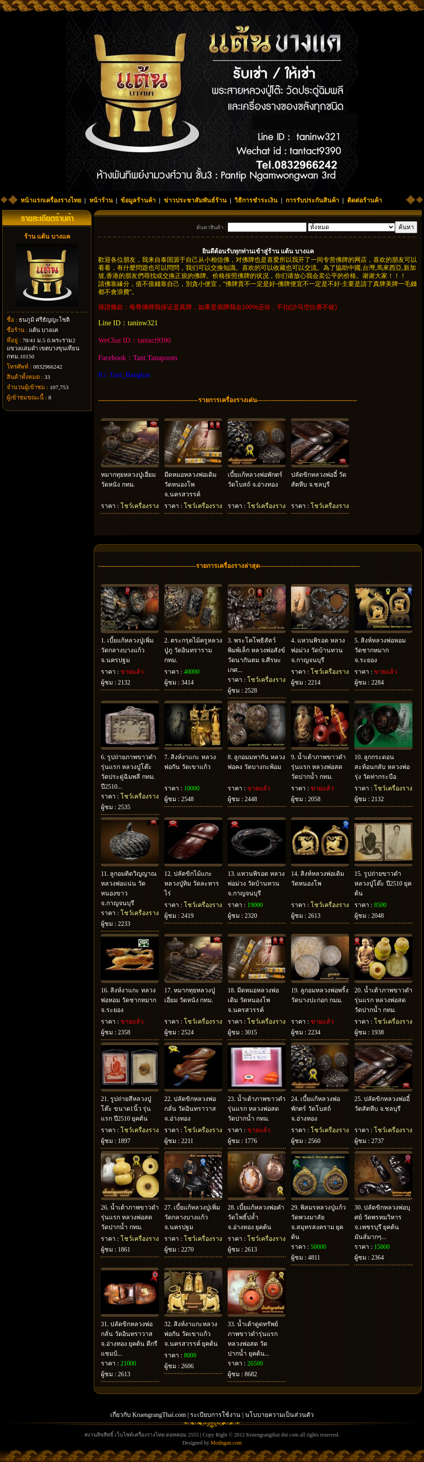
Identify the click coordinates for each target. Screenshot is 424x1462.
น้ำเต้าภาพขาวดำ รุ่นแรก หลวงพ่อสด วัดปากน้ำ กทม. (318, 767)
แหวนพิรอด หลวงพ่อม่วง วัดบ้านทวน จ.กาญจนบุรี (318, 650)
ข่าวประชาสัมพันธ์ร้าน (195, 200)
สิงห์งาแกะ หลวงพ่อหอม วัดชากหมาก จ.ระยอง (128, 1000)
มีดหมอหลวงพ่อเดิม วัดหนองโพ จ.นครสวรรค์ (190, 484)
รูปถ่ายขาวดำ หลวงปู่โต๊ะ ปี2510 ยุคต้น (383, 883)
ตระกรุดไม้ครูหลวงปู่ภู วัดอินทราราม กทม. (193, 650)
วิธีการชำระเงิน (256, 200)
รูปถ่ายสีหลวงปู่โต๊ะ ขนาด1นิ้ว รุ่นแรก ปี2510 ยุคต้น (126, 1109)
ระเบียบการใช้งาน (215, 1415)
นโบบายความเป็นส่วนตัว (279, 1415)
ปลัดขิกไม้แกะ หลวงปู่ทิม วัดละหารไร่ (191, 883)
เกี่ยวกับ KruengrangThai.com (148, 1415)
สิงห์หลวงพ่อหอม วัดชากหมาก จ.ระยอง (380, 650)
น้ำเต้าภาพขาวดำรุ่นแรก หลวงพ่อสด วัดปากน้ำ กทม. (383, 1000)
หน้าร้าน (101, 200)
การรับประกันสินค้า (312, 200)
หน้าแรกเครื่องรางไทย (51, 200)
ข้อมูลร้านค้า (138, 200)
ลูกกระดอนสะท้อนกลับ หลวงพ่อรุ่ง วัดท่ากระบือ (382, 767)
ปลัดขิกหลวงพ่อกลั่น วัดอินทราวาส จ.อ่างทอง (190, 1109)
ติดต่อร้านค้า (364, 200)
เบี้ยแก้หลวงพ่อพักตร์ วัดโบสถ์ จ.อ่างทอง (315, 1109)
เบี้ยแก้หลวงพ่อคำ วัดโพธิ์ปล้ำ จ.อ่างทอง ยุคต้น (256, 1217)
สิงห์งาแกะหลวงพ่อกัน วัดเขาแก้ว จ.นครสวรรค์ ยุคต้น (191, 1334)
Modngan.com (226, 1443)
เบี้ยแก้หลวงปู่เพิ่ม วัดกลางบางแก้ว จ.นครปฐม (127, 650)
